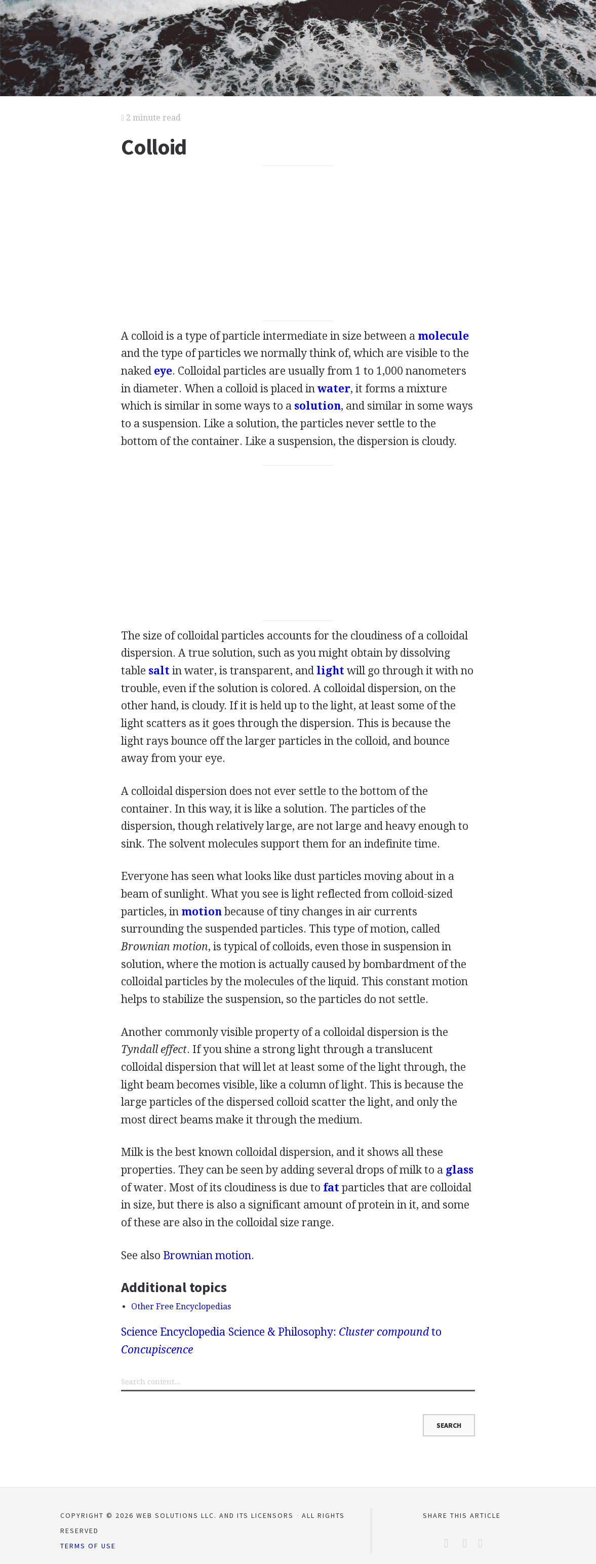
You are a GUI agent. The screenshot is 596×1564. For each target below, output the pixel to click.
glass (459, 1170)
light (330, 670)
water (333, 388)
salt (159, 670)
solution (317, 405)
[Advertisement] (298, 243)
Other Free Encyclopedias (181, 1306)
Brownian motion (207, 1255)
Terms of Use (88, 1545)
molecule (443, 336)
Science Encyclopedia (173, 1332)
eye (163, 371)
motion (201, 911)
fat (331, 1187)
